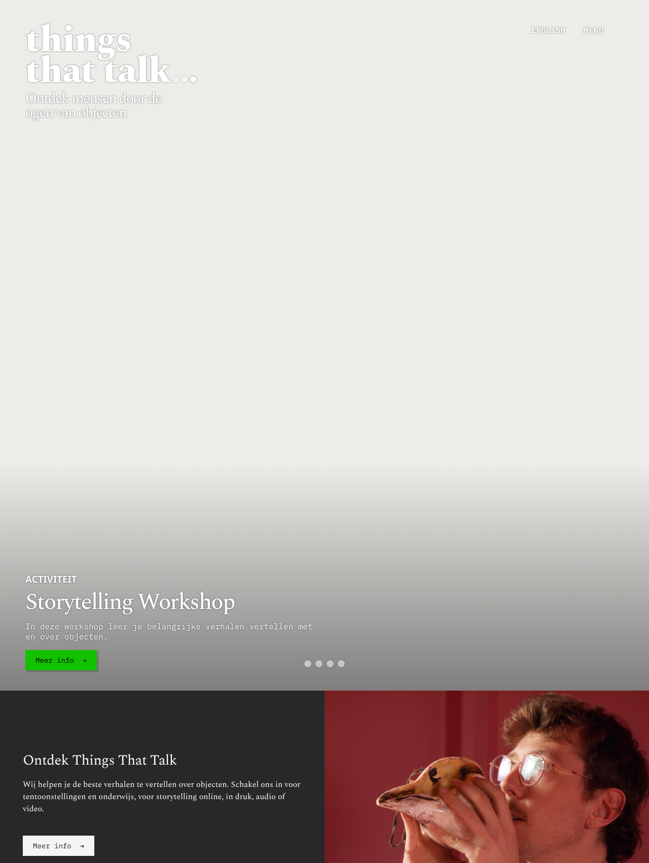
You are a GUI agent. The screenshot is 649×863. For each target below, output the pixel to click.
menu (594, 30)
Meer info (54, 660)
